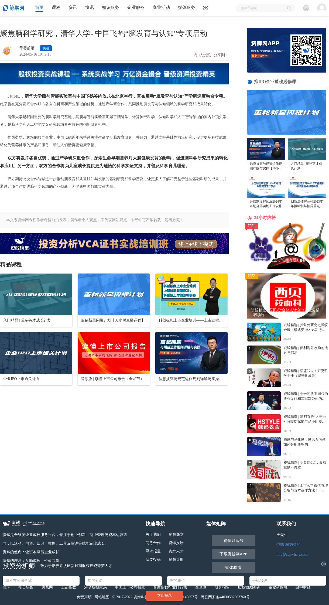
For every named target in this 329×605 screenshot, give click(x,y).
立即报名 (164, 596)
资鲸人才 (176, 551)
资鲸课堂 (176, 534)
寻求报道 (153, 551)
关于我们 (153, 534)
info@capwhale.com (292, 554)
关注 (46, 48)
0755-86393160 (288, 545)
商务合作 (153, 543)
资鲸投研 (176, 543)
